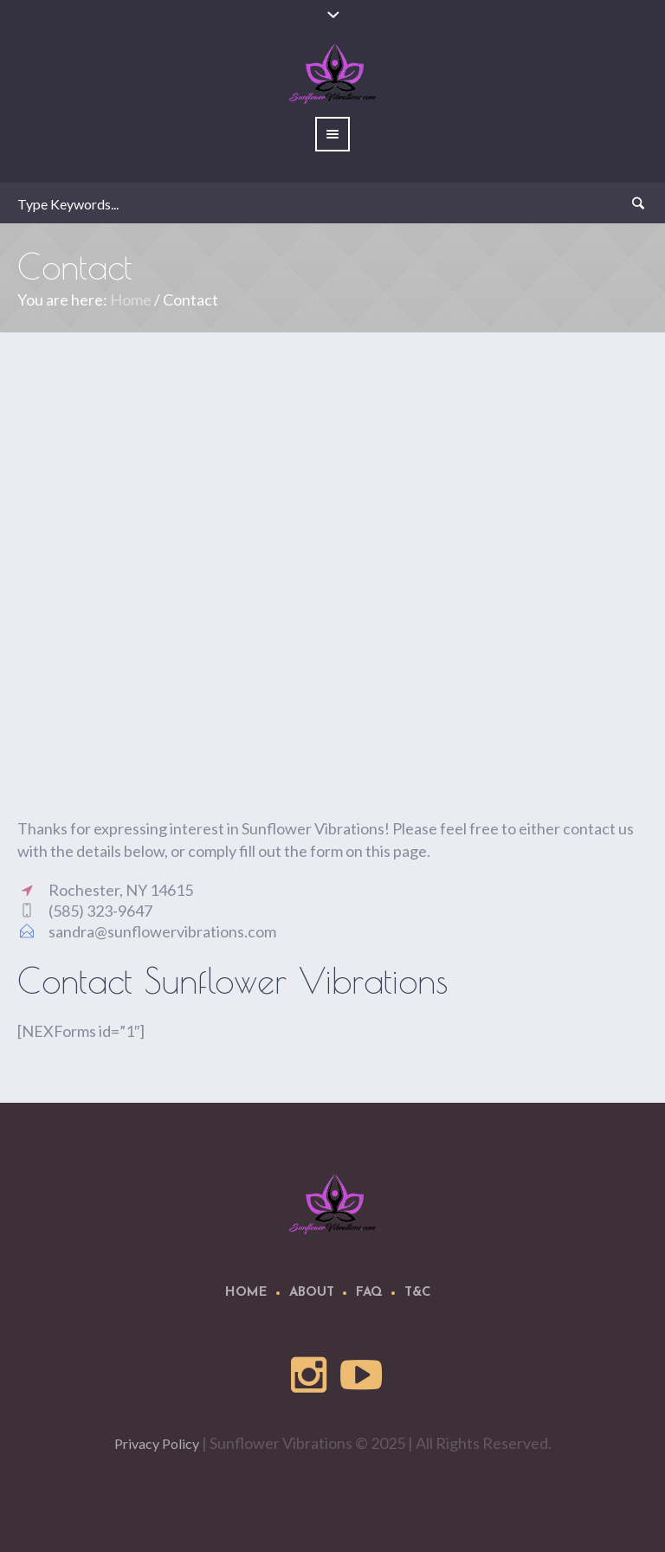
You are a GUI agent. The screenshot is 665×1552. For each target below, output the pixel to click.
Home (131, 299)
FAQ (369, 1292)
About (311, 1292)
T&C (417, 1292)
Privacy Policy (156, 1443)
